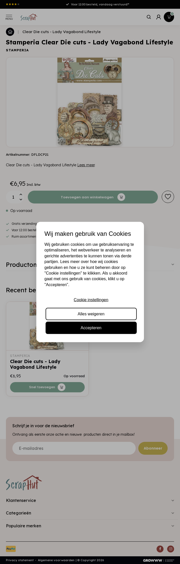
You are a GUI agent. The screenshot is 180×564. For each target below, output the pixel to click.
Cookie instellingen (91, 300)
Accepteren (91, 327)
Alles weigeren (91, 314)
